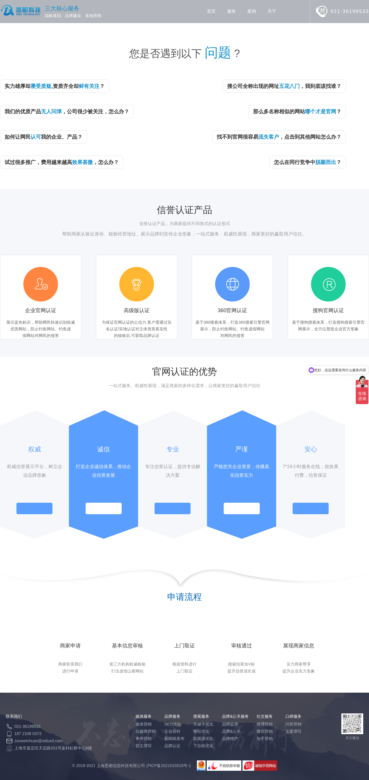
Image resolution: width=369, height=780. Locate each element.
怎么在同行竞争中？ (307, 162)
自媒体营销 (145, 731)
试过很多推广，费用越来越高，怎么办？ (62, 162)
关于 (272, 11)
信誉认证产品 (184, 210)
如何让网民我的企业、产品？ (43, 137)
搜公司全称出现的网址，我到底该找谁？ (284, 86)
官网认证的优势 (184, 371)
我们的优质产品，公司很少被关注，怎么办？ (67, 111)
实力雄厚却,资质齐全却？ (55, 86)
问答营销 (293, 724)
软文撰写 (143, 745)
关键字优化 (203, 724)
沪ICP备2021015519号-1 (168, 765)
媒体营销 (143, 724)
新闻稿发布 (174, 738)
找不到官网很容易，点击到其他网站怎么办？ (279, 137)
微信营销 (265, 731)
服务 (231, 11)
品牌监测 (230, 724)
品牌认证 (172, 745)
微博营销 (265, 724)
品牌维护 (230, 738)
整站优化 (201, 731)
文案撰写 (293, 731)
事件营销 (143, 738)
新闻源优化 (203, 738)
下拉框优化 (203, 745)
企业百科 (172, 731)
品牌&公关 (231, 731)
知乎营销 (265, 738)
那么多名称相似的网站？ (297, 111)
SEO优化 (172, 724)
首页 (211, 11)
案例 (251, 11)
